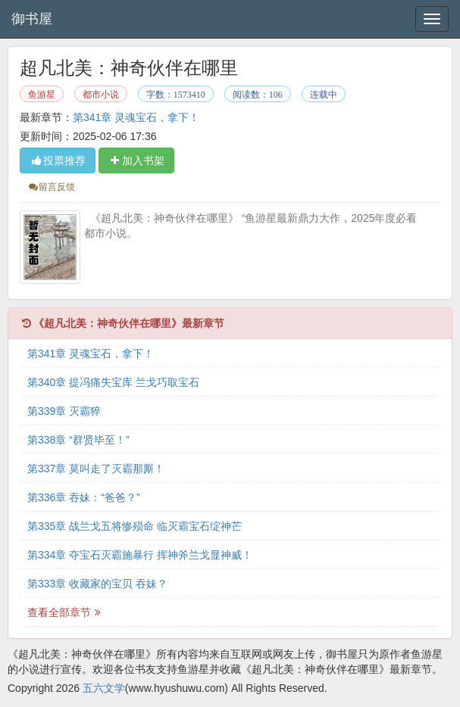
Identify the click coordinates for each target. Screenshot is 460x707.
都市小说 (101, 94)
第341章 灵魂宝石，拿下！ (136, 117)
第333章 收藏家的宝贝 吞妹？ (97, 584)
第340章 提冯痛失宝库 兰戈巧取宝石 (113, 382)
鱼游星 (41, 94)
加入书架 (136, 160)
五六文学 (104, 688)
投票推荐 (58, 160)
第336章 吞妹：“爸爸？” (83, 497)
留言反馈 (51, 187)
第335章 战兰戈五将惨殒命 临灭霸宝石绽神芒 (134, 526)
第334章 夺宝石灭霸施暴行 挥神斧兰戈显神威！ (139, 555)
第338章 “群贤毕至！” (78, 440)
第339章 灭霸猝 (64, 411)
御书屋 (31, 18)
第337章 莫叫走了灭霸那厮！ (95, 469)
